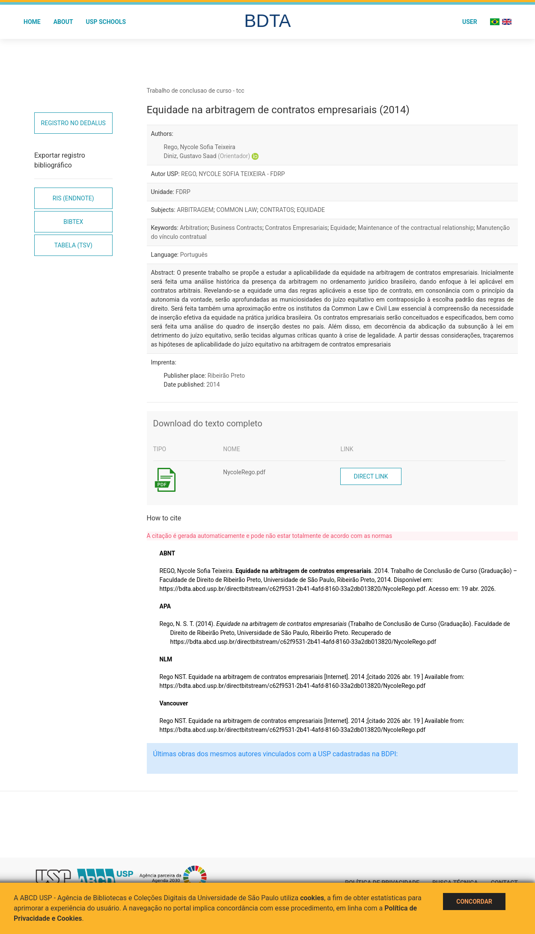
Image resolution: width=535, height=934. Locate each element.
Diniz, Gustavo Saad (207, 156)
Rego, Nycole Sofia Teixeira (199, 147)
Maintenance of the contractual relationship (416, 227)
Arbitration (194, 227)
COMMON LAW (236, 209)
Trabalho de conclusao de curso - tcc (195, 90)
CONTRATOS (277, 209)
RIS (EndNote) (73, 198)
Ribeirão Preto (226, 375)
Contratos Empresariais (296, 227)
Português (194, 254)
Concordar (474, 901)
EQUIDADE (311, 209)
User (469, 21)
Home (32, 21)
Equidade (342, 227)
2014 (213, 384)
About (63, 21)
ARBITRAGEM (195, 209)
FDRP (182, 191)
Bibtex (73, 221)
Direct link (371, 476)
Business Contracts (236, 227)
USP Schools (106, 21)
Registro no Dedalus (73, 123)
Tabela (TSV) (73, 245)
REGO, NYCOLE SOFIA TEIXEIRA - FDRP (233, 173)
